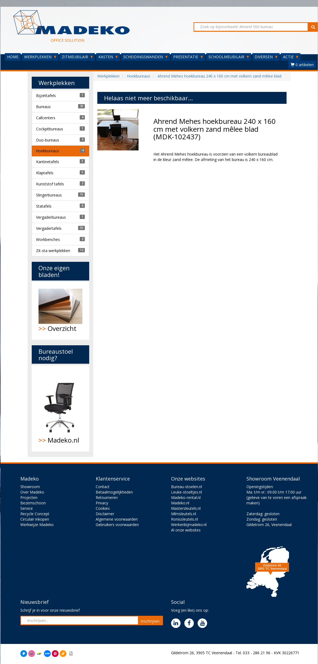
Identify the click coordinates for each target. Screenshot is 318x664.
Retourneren (107, 497)
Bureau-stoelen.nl (186, 486)
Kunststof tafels (50, 183)
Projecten (28, 497)
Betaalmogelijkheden (114, 492)
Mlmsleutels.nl (183, 513)
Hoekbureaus (47, 150)
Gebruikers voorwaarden (117, 524)
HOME (12, 56)
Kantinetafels (47, 161)
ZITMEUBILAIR (77, 56)
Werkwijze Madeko (37, 524)
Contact (103, 486)
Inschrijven (150, 621)
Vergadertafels (49, 228)
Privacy (102, 502)
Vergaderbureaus (51, 217)
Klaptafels (44, 172)
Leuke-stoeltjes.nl (186, 492)
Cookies (103, 508)
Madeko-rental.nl (186, 497)
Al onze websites (186, 530)
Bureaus (43, 106)
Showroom (30, 486)
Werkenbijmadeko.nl (189, 524)
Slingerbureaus (49, 195)
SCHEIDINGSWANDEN (145, 56)
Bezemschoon (33, 502)
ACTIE (290, 56)
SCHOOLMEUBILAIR (228, 56)
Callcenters (45, 117)
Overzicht (60, 311)
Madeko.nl (60, 408)
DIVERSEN (266, 56)
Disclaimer (105, 513)
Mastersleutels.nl (186, 508)
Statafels (44, 206)
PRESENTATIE (188, 56)
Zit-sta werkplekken (53, 250)
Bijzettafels (46, 95)
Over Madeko (32, 492)
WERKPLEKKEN (40, 56)
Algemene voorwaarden (117, 519)
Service (26, 508)
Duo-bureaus (47, 140)
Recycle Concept (34, 513)
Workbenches (48, 239)
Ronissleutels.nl (184, 519)
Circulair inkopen (34, 519)
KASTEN (108, 56)
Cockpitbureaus (49, 128)
